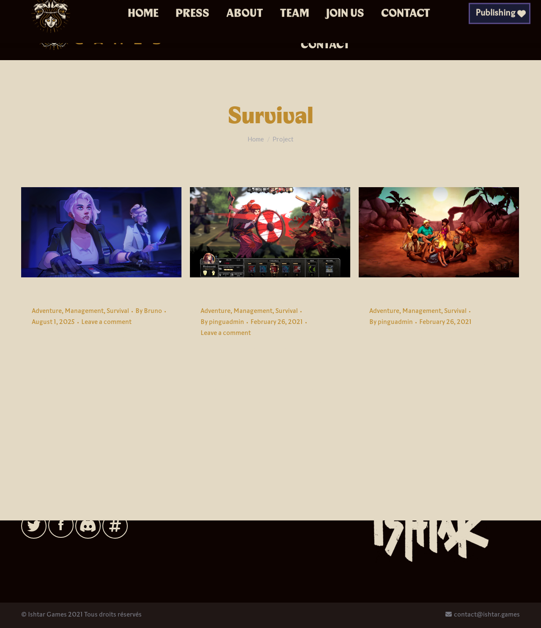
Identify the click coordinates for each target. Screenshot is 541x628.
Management (84, 311)
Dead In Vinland (246, 294)
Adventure (47, 311)
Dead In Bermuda (420, 294)
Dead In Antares (79, 294)
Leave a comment (106, 322)
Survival (118, 311)
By (148, 311)
